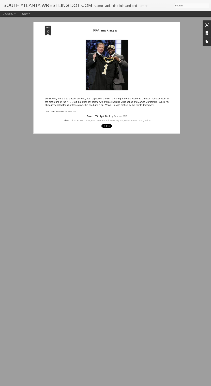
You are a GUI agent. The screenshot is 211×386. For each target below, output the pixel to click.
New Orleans (130, 71)
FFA (93, 71)
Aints (73, 71)
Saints (147, 71)
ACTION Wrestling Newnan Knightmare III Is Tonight (103, 344)
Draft (87, 71)
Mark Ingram (116, 71)
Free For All (103, 71)
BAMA (80, 71)
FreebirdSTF (120, 67)
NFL (141, 71)
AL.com (73, 63)
